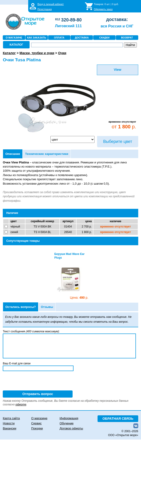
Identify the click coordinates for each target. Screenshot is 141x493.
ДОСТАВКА (82, 37)
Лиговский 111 (68, 26)
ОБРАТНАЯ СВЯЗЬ (117, 418)
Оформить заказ (103, 9)
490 (79, 297)
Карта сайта (11, 418)
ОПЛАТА (59, 37)
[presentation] (38, 381)
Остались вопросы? (20, 307)
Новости (9, 423)
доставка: (117, 19)
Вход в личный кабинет (50, 4)
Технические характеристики (46, 154)
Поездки (37, 428)
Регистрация (44, 9)
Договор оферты (71, 428)
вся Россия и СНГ (117, 26)
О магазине (39, 418)
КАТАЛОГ (16, 44)
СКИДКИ (104, 37)
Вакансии (9, 428)
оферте (20, 404)
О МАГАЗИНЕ (14, 37)
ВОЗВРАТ (127, 37)
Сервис (36, 423)
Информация (69, 418)
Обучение (67, 423)
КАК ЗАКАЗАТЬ (36, 37)
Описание (12, 154)
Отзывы (47, 307)
